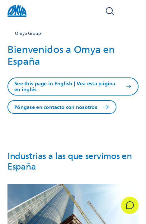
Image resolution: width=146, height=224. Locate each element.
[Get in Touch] (130, 205)
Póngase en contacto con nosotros (55, 107)
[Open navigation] (132, 11)
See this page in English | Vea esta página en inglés (64, 86)
